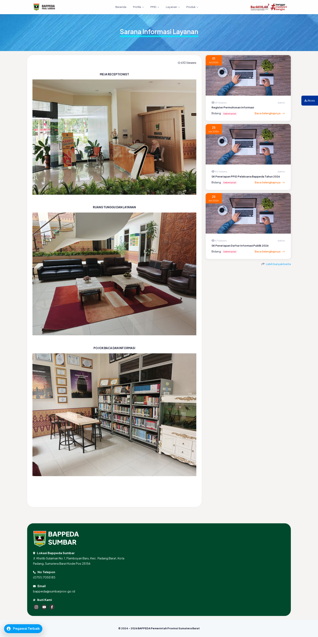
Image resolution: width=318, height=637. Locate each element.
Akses (309, 100)
